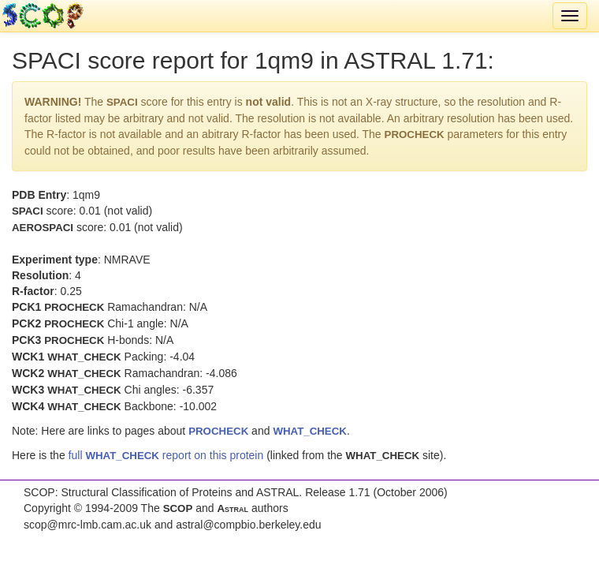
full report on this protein (166, 455)
